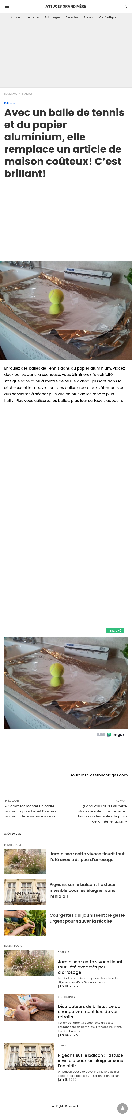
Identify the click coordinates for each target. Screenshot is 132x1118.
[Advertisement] (66, 55)
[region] (66, 215)
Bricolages (53, 17)
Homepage (10, 93)
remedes (33, 17)
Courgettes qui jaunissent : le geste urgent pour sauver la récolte (87, 918)
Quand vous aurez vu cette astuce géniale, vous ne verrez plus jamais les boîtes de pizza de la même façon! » (101, 814)
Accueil (16, 17)
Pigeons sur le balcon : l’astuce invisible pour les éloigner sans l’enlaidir (83, 890)
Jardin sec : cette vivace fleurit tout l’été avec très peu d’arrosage (87, 857)
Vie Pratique (108, 17)
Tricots (89, 17)
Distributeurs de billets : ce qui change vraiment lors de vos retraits (89, 1011)
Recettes (72, 17)
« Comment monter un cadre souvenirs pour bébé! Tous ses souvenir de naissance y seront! (32, 811)
